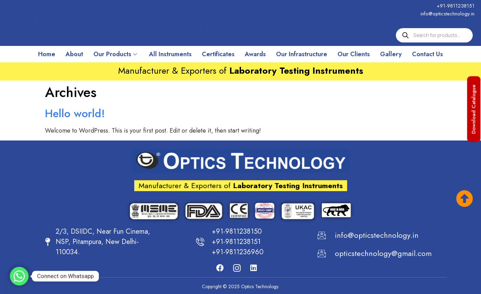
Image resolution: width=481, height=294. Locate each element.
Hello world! (75, 113)
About (74, 54)
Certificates (218, 54)
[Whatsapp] (19, 276)
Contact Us (427, 54)
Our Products (116, 54)
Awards (255, 54)
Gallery (391, 54)
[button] (474, 109)
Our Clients (353, 54)
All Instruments (170, 54)
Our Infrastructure (301, 54)
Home (46, 54)
